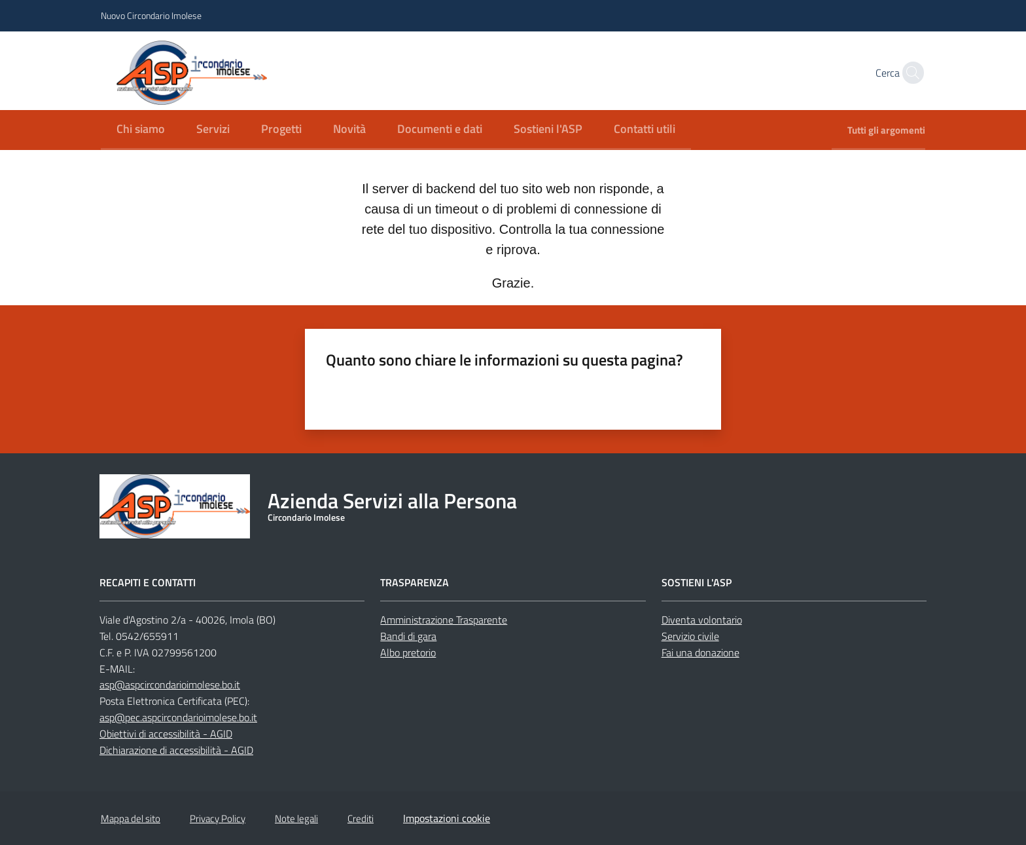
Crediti (360, 818)
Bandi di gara (408, 636)
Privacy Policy (217, 818)
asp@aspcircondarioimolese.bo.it (169, 684)
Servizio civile (690, 636)
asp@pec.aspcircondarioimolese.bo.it (178, 717)
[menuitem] (141, 130)
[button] (909, 72)
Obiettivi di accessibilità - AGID (165, 734)
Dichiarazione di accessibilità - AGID (176, 750)
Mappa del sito (130, 818)
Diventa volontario (702, 620)
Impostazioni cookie (446, 818)
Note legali (296, 818)
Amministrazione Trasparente (443, 620)
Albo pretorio (408, 652)
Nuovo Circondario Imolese (151, 15)
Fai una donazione (700, 652)
